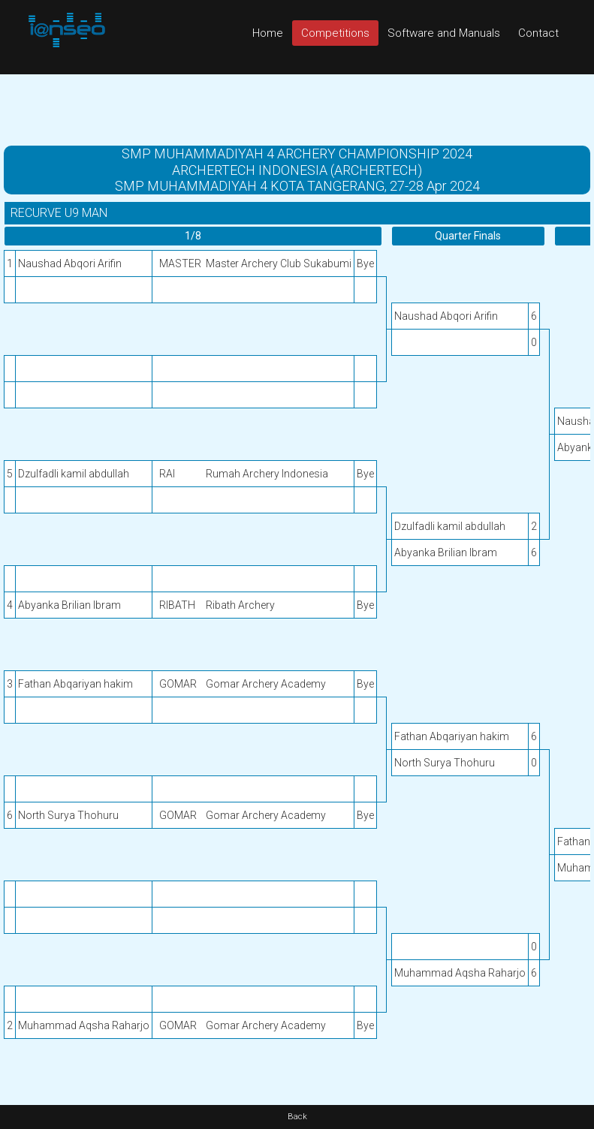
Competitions (335, 33)
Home (267, 33)
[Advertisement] (297, 108)
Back (297, 1116)
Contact (538, 33)
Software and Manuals (443, 33)
